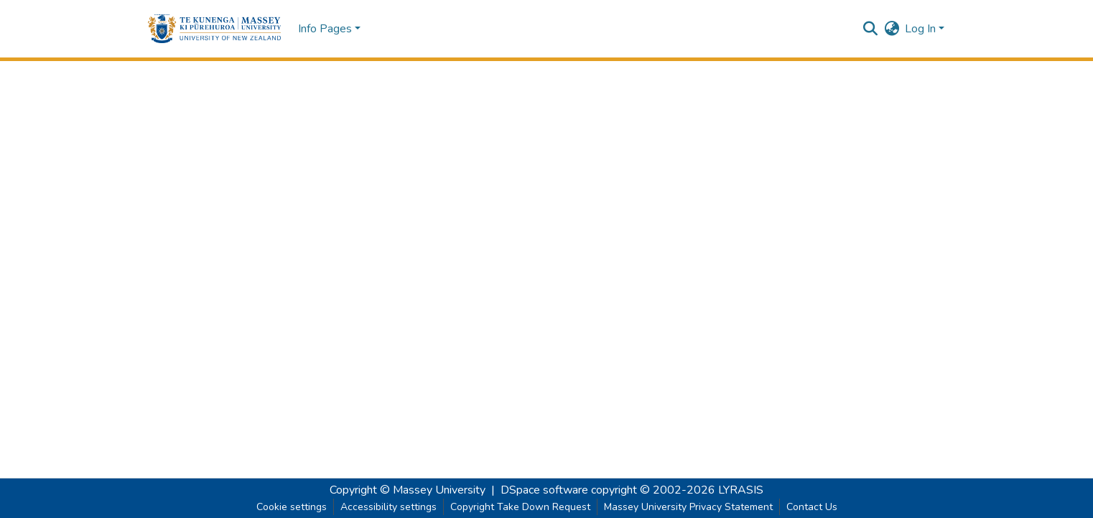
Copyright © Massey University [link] (407, 490)
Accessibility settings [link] (388, 507)
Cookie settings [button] (291, 507)
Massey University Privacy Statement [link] (688, 507)
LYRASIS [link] (740, 490)
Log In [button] (922, 29)
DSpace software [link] (544, 490)
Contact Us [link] (811, 507)
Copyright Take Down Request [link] (520, 507)
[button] (214, 28)
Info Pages (325, 29)
